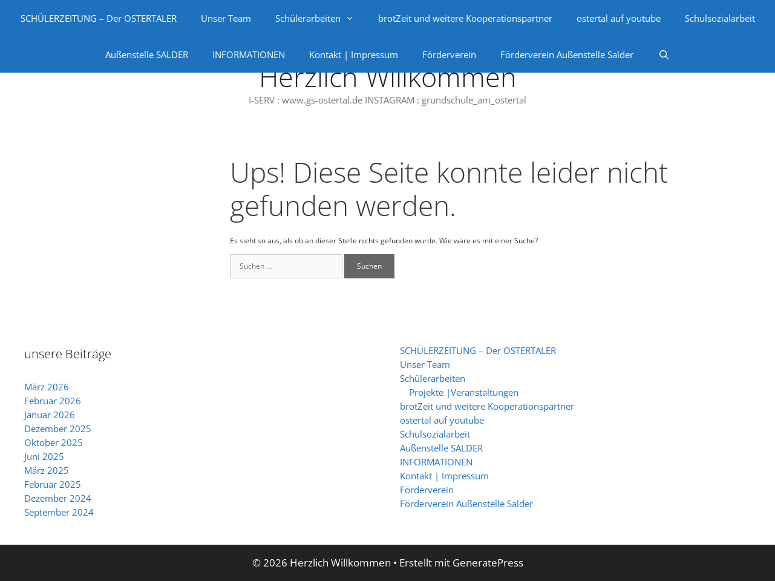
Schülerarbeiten (320, 18)
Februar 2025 (52, 484)
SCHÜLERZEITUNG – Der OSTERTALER (99, 18)
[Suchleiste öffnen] (663, 54)
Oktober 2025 (53, 442)
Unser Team (226, 18)
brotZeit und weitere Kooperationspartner (465, 18)
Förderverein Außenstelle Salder (566, 54)
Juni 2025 (44, 456)
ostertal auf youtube (619, 18)
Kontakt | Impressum (353, 54)
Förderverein (449, 54)
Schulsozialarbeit (720, 18)
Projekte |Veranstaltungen (463, 392)
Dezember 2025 (57, 428)
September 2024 (59, 512)
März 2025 (46, 470)
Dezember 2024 (57, 498)
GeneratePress (488, 563)
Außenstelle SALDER (146, 54)
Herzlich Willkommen (388, 76)
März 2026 (46, 387)
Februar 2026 (52, 401)
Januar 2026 (49, 415)
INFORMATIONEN (248, 54)
